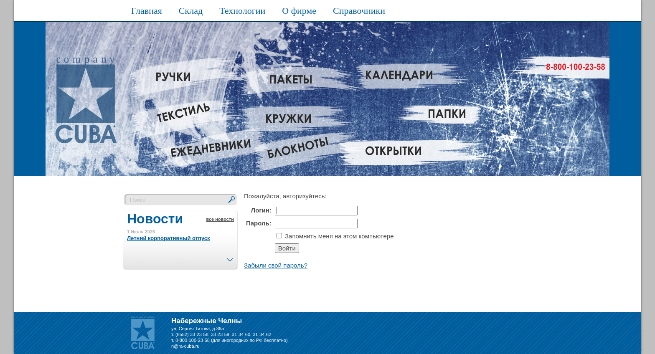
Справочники (359, 10)
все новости (220, 219)
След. (229, 257)
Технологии (242, 10)
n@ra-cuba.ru (185, 346)
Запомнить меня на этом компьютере (338, 236)
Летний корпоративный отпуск (168, 238)
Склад (191, 10)
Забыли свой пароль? (275, 265)
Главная (146, 10)
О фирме (299, 10)
